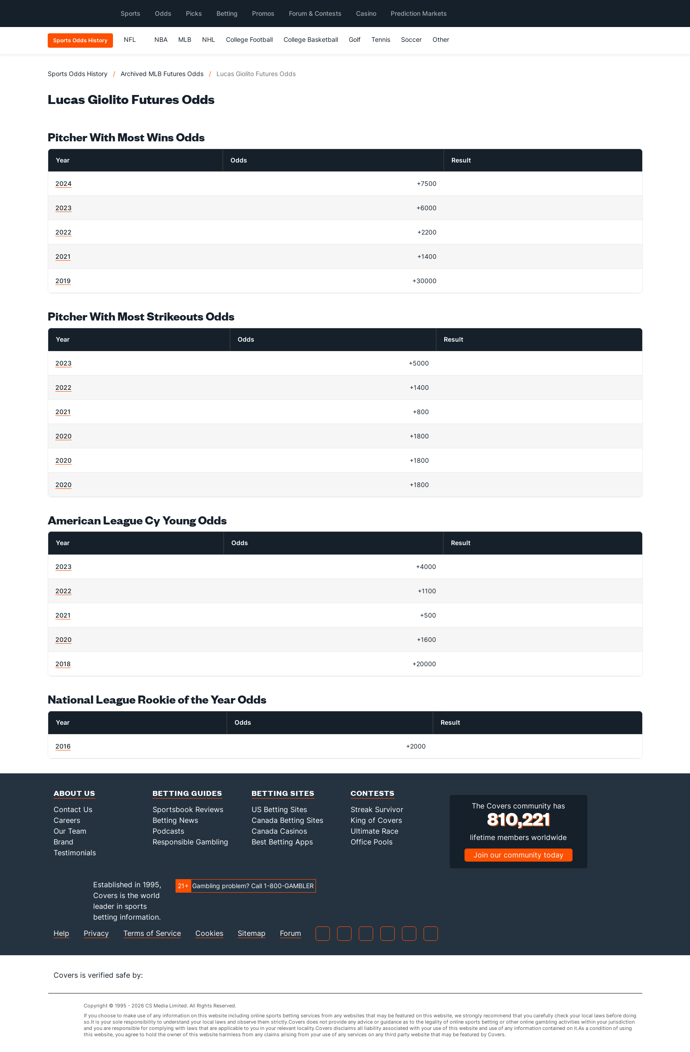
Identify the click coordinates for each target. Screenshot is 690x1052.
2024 (63, 183)
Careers (67, 820)
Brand (63, 841)
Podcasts (168, 830)
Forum (290, 933)
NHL (208, 39)
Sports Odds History (78, 73)
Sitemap (252, 933)
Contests (373, 793)
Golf (355, 39)
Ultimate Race (374, 830)
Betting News (175, 820)
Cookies (209, 933)
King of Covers (376, 820)
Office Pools (371, 841)
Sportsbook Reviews (188, 809)
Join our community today (519, 854)
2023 (63, 208)
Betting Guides (187, 793)
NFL (134, 39)
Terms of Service (152, 933)
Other (445, 39)
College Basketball (311, 39)
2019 (63, 280)
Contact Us (73, 809)
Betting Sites (283, 793)
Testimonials (75, 852)
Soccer (411, 39)
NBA (160, 39)
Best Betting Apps (282, 841)
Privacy (96, 933)
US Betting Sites (279, 809)
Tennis (380, 39)
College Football (249, 39)
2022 (63, 232)
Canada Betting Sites (287, 820)
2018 (63, 664)
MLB (184, 39)
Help (61, 933)
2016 (63, 746)
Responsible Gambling (190, 841)
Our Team (70, 830)
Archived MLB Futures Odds (162, 73)
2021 (63, 256)
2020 (63, 436)
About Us (74, 793)
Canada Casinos (279, 830)
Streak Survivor (377, 809)
